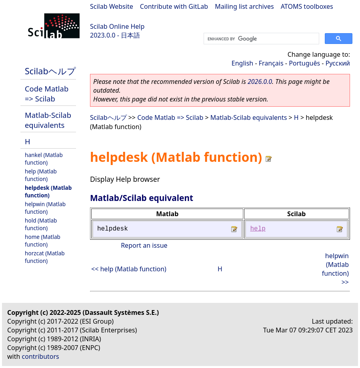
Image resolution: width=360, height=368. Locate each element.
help (257, 229)
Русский (338, 63)
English (242, 63)
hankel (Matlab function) (44, 158)
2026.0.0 (260, 81)
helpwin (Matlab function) (45, 207)
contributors (40, 356)
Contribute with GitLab (174, 6)
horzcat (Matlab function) (45, 257)
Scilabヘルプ (50, 71)
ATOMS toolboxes (307, 6)
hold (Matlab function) (41, 224)
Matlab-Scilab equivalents (48, 120)
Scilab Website (111, 6)
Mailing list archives (244, 6)
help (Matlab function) (41, 175)
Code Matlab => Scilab (46, 93)
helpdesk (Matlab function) (48, 191)
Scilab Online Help (117, 26)
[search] (261, 38)
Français (271, 63)
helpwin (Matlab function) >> (335, 268)
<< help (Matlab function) (128, 269)
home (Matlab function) (42, 240)
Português (304, 63)
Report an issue (144, 245)
